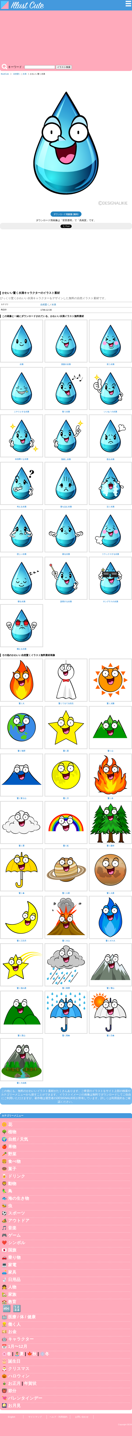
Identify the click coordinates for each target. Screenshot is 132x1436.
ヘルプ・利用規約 (58, 1417)
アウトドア (19, 1220)
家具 (12, 1272)
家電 (12, 1264)
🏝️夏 (19, 1353)
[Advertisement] (66, 38)
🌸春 (6, 1353)
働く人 (14, 1324)
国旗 (12, 1250)
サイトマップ (35, 1417)
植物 (12, 1131)
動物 (12, 1183)
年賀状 (30, 1383)
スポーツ (16, 1213)
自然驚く (17, 74)
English (11, 1417)
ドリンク (16, 1176)
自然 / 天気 (18, 1139)
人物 (12, 1287)
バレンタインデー (25, 1398)
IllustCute (5, 74)
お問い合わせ (82, 1417)
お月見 (14, 1405)
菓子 (12, 1168)
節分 (12, 1390)
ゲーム (14, 1235)
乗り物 (14, 1257)
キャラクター (21, 1339)
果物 (12, 1146)
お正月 (14, 1383)
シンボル (16, 1242)
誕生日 (14, 1361)
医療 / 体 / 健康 (22, 1317)
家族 (12, 1294)
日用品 (14, 1279)
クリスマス (19, 1368)
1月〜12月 (17, 1346)
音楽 (12, 1228)
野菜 (12, 1154)
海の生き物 (18, 1198)
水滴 (24, 74)
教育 (12, 1301)
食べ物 (14, 1161)
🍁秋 (31, 1353)
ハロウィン (19, 1376)
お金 (12, 1331)
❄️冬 (44, 1353)
